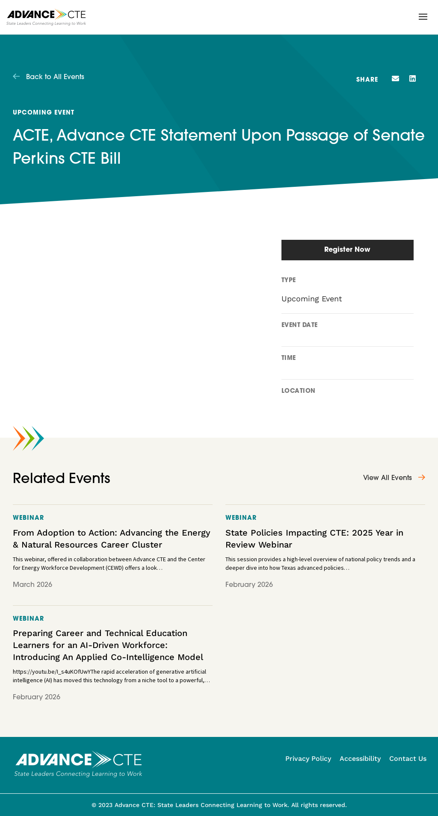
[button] (423, 17)
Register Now (347, 250)
